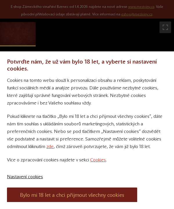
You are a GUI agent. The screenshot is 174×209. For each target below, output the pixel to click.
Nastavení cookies (25, 176)
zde (50, 146)
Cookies (98, 160)
